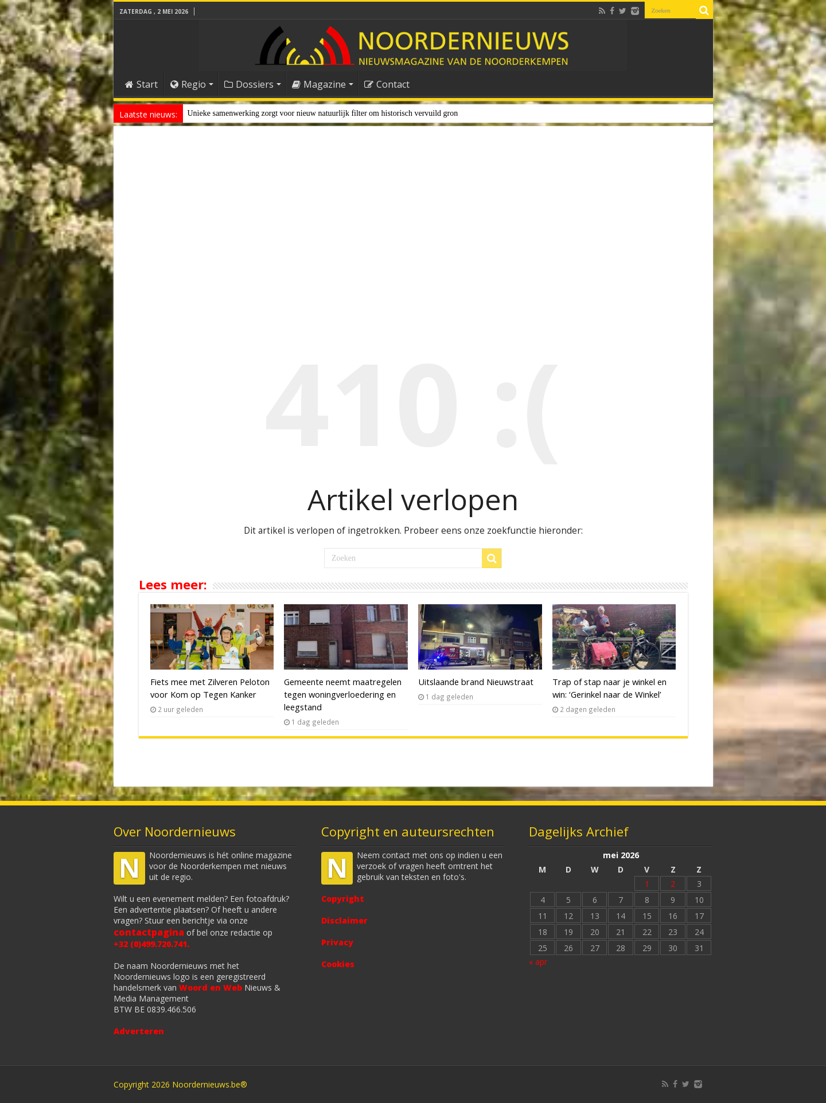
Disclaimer (344, 920)
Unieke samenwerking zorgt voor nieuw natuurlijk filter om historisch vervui (311, 113)
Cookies (337, 964)
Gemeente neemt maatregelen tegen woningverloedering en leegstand (343, 694)
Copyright (342, 898)
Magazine (319, 84)
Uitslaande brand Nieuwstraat (475, 681)
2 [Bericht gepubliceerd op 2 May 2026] (673, 883)
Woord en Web (210, 987)
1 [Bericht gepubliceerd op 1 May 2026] (647, 883)
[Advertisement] (413, 226)
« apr (538, 961)
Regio (188, 84)
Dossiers (249, 84)
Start (141, 84)
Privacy (337, 942)
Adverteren (139, 1031)
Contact (387, 84)
